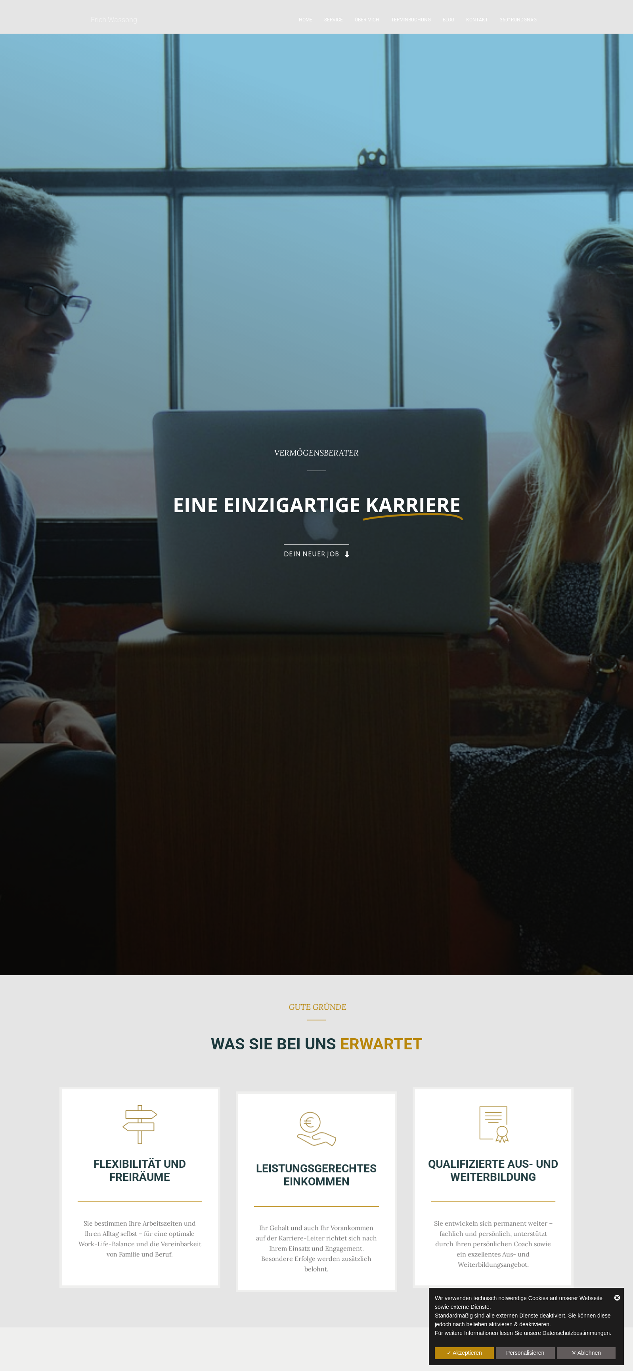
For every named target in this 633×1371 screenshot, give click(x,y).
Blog (448, 20)
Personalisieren (525, 1353)
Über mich (367, 20)
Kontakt (477, 20)
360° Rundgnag (518, 20)
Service (333, 20)
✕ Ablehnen (586, 1353)
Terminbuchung (411, 20)
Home (305, 20)
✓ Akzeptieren (464, 1353)
